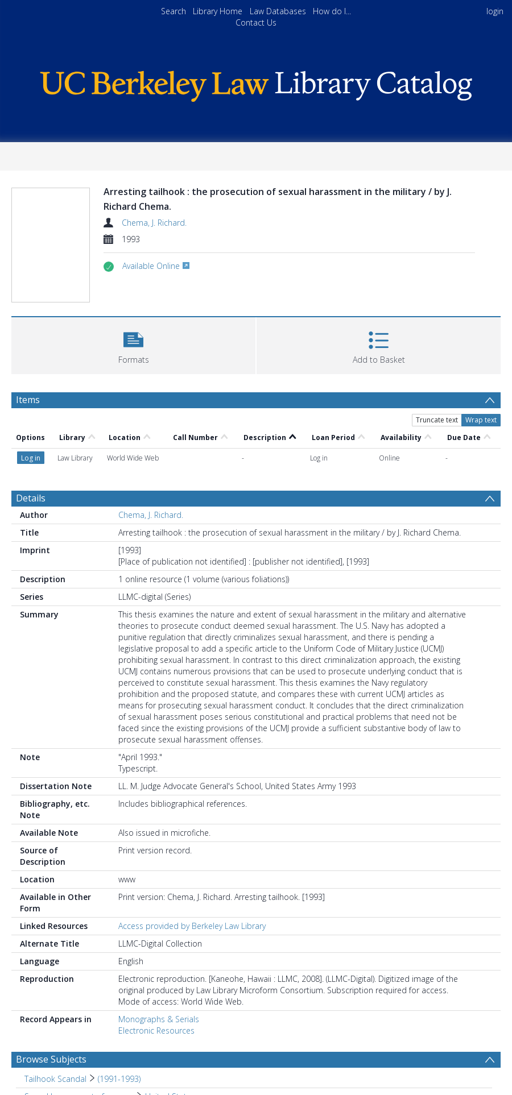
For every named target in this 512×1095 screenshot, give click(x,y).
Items (28, 399)
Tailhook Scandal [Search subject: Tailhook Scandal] (55, 1078)
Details (31, 498)
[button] (133, 344)
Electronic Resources (156, 1030)
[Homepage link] (256, 83)
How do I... (332, 11)
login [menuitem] (494, 11)
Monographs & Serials (158, 1019)
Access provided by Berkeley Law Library (192, 925)
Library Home (217, 11)
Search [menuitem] (173, 11)
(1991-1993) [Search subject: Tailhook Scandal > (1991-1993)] (119, 1078)
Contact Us (256, 22)
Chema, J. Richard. (154, 222)
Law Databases (278, 11)
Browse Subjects (51, 1059)
